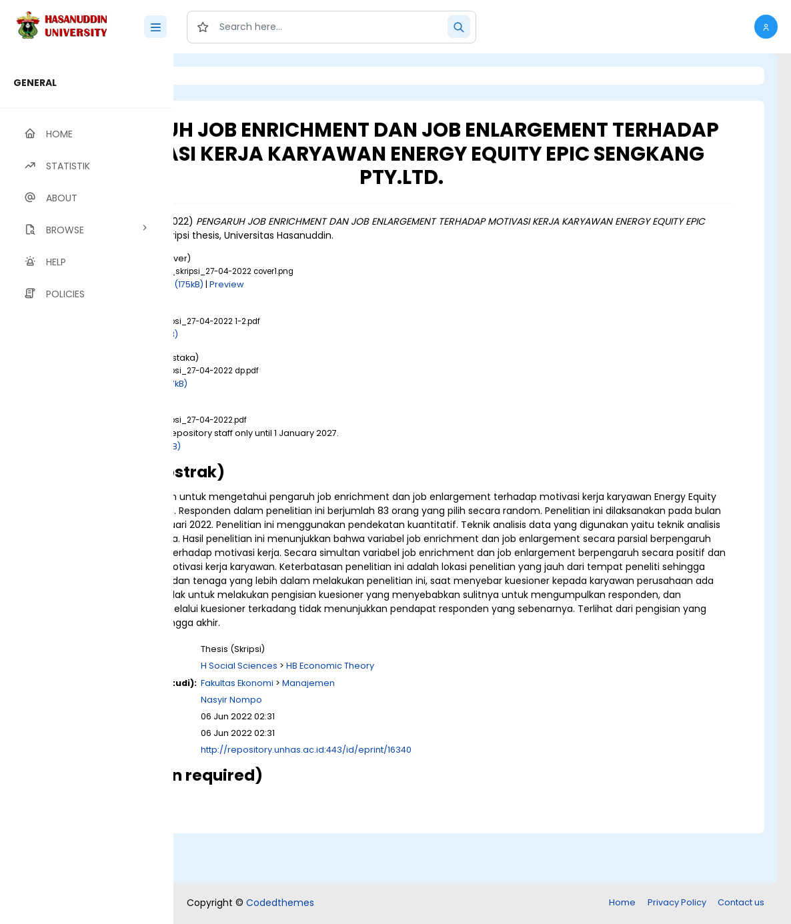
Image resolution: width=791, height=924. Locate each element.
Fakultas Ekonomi (385, 734)
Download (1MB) (291, 357)
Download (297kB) (296, 407)
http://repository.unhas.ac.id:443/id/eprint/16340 (454, 801)
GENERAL (35, 82)
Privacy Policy (677, 903)
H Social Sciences (387, 717)
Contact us (741, 903)
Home (622, 903)
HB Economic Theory (478, 717)
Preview (374, 308)
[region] (86, 488)
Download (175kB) (313, 308)
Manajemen (456, 734)
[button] (766, 27)
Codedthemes (280, 904)
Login (230, 75)
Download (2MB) (293, 469)
